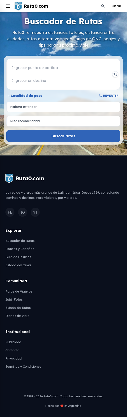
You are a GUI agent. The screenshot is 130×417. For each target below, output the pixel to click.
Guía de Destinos (18, 257)
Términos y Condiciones (23, 367)
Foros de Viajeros (18, 291)
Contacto (12, 350)
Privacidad (13, 358)
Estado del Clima (18, 265)
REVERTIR (108, 96)
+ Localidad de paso (25, 96)
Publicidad (13, 342)
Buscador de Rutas (20, 241)
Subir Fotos (14, 300)
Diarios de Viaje (17, 316)
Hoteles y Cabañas (19, 249)
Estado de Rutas (18, 308)
